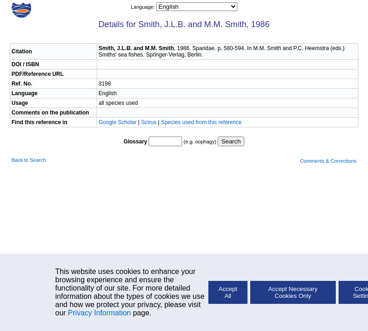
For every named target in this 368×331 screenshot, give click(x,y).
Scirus (148, 122)
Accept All (227, 292)
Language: (143, 7)
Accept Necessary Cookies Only (292, 292)
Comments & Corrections (328, 161)
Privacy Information (99, 313)
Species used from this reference (201, 122)
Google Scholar (118, 122)
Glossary (135, 141)
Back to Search (29, 160)
